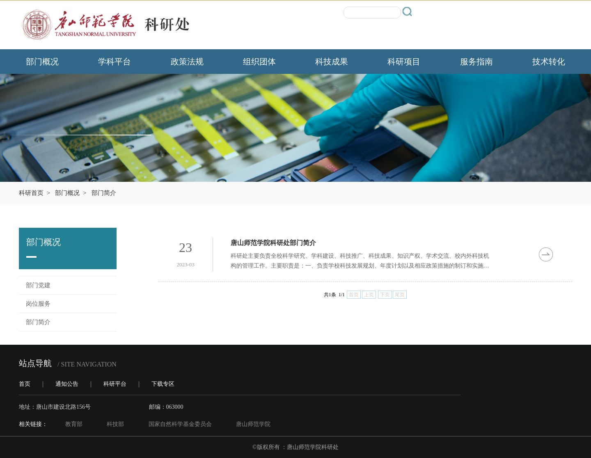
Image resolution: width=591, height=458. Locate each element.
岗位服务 (38, 303)
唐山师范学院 (253, 424)
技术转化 (548, 61)
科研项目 (403, 61)
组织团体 (259, 61)
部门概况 (42, 61)
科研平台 (114, 384)
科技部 (115, 424)
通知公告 (66, 384)
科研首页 (31, 193)
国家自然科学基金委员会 (180, 424)
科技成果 (331, 61)
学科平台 (114, 61)
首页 (24, 384)
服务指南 (476, 61)
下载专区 (162, 384)
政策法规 (187, 61)
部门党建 (38, 285)
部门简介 (104, 193)
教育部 (73, 424)
